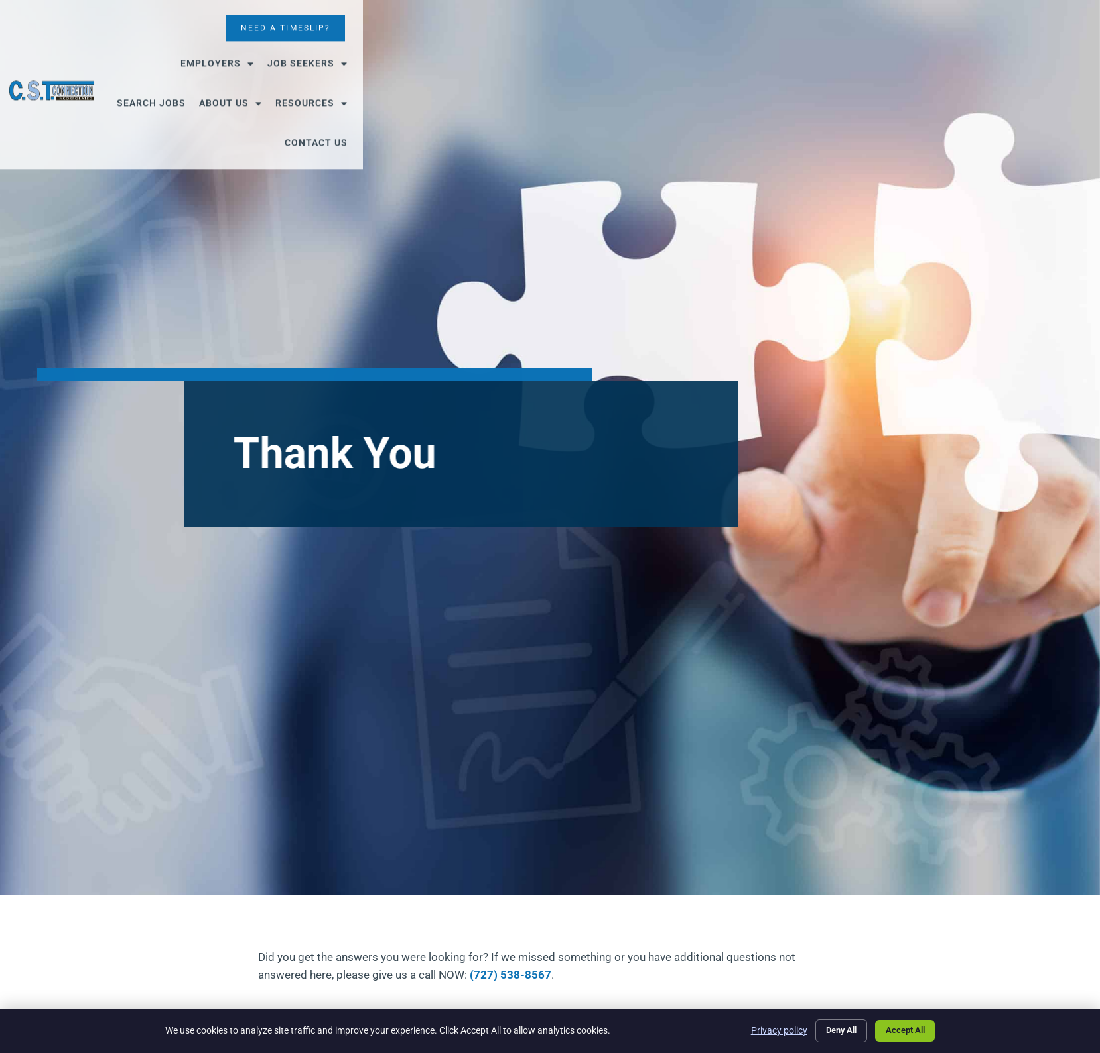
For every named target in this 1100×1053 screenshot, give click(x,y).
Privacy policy (764, 1029)
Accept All (901, 1029)
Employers (372, 53)
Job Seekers (463, 53)
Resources (711, 53)
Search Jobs (550, 53)
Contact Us (791, 53)
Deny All (830, 1029)
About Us (629, 53)
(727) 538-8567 (510, 974)
